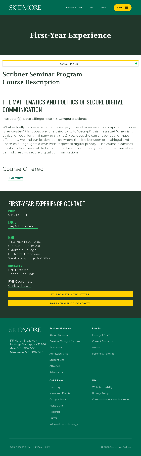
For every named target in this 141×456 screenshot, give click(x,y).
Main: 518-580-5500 (22, 348)
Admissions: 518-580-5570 (26, 352)
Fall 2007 (15, 178)
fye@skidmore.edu (23, 226)
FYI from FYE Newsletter (70, 294)
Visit (93, 7)
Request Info (75, 7)
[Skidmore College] (25, 7)
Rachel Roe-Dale (21, 274)
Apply (105, 7)
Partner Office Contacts (70, 303)
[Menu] (123, 7)
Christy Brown (19, 286)
